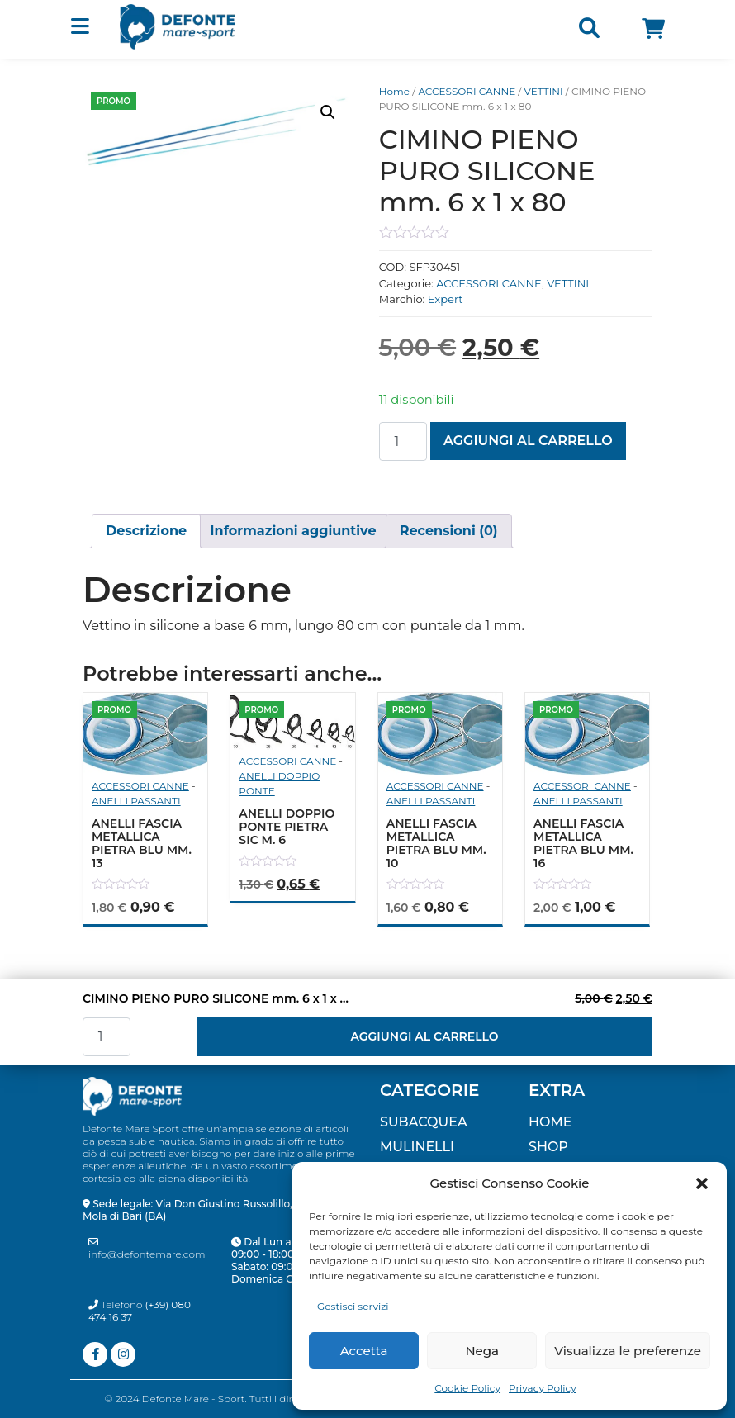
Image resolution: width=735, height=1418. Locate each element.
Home (394, 91)
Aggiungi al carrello (528, 440)
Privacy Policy (542, 1388)
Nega (482, 1351)
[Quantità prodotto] (403, 441)
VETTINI (543, 91)
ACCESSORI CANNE (466, 91)
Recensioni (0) (449, 530)
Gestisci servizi (353, 1306)
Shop (548, 1147)
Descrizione (146, 530)
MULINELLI (417, 1147)
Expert (445, 299)
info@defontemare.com (147, 1248)
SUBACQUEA (423, 1122)
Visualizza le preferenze (627, 1351)
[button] (702, 1183)
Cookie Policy (467, 1388)
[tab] (146, 531)
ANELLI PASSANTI (136, 800)
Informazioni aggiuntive (293, 530)
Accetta (364, 1351)
